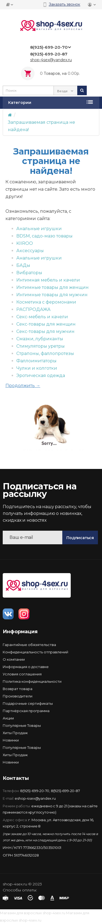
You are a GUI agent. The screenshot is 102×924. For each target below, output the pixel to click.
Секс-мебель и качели (42, 316)
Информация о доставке (26, 667)
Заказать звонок (64, 4)
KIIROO (24, 243)
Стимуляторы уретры (40, 346)
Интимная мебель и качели (48, 280)
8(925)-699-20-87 (65, 791)
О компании (14, 659)
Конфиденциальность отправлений (35, 652)
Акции (8, 718)
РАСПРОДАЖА (33, 309)
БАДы (23, 265)
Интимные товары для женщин (52, 287)
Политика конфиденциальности (32, 681)
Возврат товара (17, 689)
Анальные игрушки (39, 228)
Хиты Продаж (15, 733)
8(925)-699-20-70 (34, 791)
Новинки (11, 740)
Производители (17, 696)
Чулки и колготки (36, 368)
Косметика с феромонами (46, 302)
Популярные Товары (22, 725)
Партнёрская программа (26, 711)
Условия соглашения (22, 674)
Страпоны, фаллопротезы (45, 353)
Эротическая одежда (40, 375)
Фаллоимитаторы (36, 360)
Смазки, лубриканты (39, 338)
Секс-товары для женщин (46, 324)
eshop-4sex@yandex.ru (35, 798)
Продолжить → (22, 385)
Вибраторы (29, 272)
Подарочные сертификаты (28, 703)
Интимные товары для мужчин (52, 294)
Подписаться (80, 537)
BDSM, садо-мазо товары (44, 236)
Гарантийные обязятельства (29, 644)
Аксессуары (30, 250)
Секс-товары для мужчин (45, 331)
